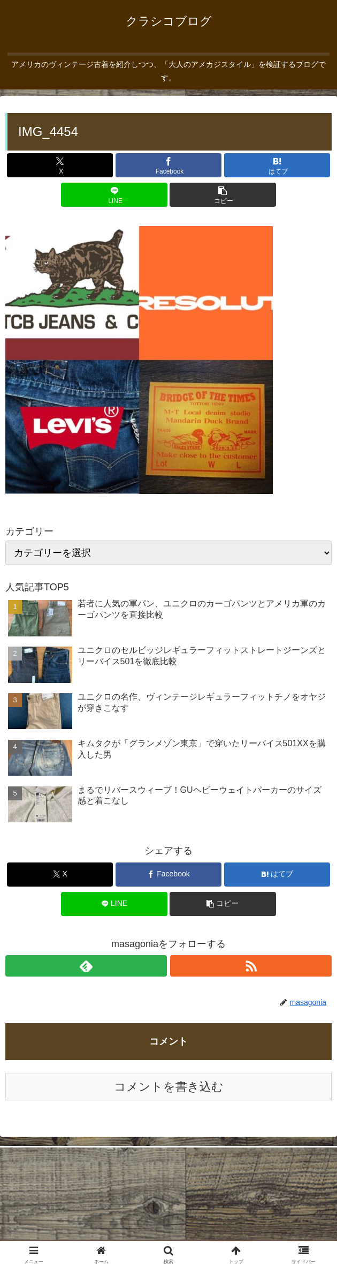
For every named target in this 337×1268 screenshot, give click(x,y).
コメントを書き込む (169, 1086)
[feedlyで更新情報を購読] (86, 966)
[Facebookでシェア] (168, 165)
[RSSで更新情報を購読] (251, 966)
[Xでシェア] (60, 165)
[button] (222, 195)
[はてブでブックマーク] (277, 165)
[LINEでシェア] (114, 195)
